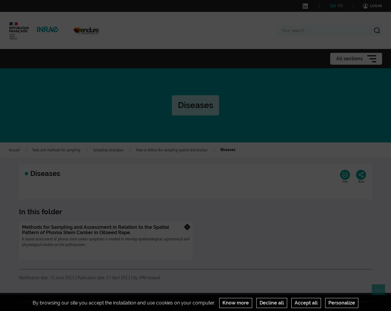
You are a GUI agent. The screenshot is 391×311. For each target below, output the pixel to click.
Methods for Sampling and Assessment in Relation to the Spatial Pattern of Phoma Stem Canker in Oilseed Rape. (95, 229)
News (53, 302)
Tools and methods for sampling (56, 150)
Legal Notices (137, 302)
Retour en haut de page (381, 293)
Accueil (14, 150)
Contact (78, 302)
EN (333, 6)
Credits (105, 302)
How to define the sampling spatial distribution (172, 150)
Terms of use (173, 302)
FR (340, 6)
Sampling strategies (108, 150)
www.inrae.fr (361, 302)
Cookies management (215, 302)
